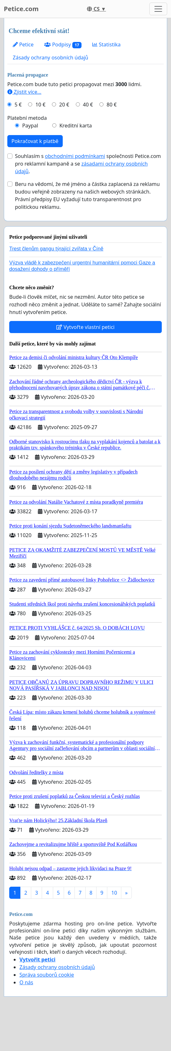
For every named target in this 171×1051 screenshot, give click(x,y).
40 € (88, 104)
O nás (26, 982)
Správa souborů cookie (46, 974)
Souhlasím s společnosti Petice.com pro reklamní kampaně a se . (88, 164)
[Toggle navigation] (158, 9)
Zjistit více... (24, 91)
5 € (18, 104)
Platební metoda (27, 117)
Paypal (30, 125)
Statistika (106, 44)
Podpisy (63, 44)
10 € (40, 104)
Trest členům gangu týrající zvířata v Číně (56, 248)
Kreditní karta (75, 125)
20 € (64, 104)
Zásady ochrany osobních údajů (50, 57)
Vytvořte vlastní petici (85, 327)
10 (114, 892)
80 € (112, 104)
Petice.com (21, 8)
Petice (23, 44)
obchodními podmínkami (75, 156)
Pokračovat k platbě (35, 141)
